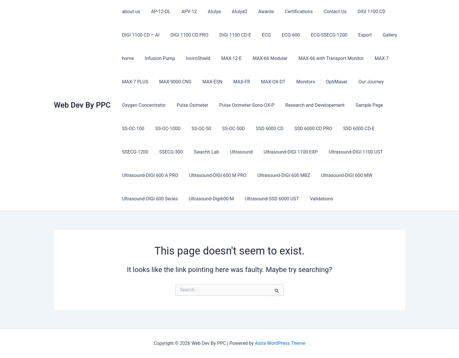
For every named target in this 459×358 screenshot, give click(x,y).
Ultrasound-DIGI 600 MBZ (280, 175)
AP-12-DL (158, 11)
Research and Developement (309, 105)
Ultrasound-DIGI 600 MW (341, 175)
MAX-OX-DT (266, 82)
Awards (257, 11)
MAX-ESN (208, 82)
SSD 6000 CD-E (349, 128)
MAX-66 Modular (263, 58)
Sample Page (362, 105)
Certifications (289, 11)
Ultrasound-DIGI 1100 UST (312, 152)
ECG (260, 35)
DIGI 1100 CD (358, 11)
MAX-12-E (226, 58)
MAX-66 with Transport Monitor (322, 58)
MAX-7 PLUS (134, 82)
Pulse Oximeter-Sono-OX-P (242, 105)
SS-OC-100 (132, 128)
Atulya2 (232, 11)
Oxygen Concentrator (143, 105)
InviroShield (194, 58)
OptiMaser (327, 82)
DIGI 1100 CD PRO (187, 35)
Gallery (378, 35)
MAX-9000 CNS (173, 82)
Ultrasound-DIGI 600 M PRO (215, 175)
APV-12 (185, 11)
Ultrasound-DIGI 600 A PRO (149, 175)
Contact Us (323, 11)
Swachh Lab (167, 152)
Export (355, 35)
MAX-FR (236, 82)
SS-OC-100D (165, 128)
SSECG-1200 (387, 128)
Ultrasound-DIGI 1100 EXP (248, 152)
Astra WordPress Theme (280, 343)
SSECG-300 (133, 152)
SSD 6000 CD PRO (304, 128)
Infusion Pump (157, 58)
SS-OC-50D (228, 128)
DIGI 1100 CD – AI (140, 35)
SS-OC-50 (197, 128)
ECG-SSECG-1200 (320, 35)
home (127, 58)
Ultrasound (200, 152)
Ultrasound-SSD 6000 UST (268, 199)
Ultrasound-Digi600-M (209, 199)
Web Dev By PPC (82, 105)
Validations (316, 199)
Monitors (297, 82)
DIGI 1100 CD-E (231, 35)
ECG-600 (284, 35)
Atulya (208, 11)
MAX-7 (371, 58)
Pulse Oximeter (190, 105)
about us (130, 11)
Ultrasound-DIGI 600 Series (149, 199)
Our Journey (359, 82)
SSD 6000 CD (262, 128)
